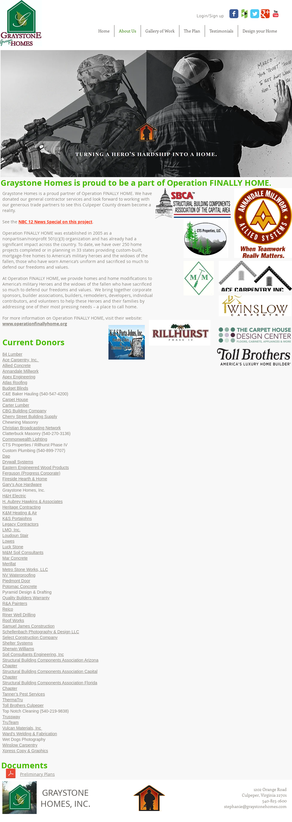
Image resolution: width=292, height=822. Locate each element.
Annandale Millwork (20, 371)
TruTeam (10, 722)
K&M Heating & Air (19, 512)
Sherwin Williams (18, 648)
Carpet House (15, 399)
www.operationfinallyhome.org (34, 323)
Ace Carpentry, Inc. (20, 359)
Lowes (8, 541)
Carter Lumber (15, 405)
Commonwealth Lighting (24, 439)
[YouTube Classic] (275, 13)
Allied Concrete (16, 365)
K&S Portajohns (17, 518)
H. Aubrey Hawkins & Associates (32, 501)
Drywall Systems (17, 461)
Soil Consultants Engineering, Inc (33, 654)
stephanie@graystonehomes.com (255, 806)
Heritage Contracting (21, 507)
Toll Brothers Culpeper (23, 705)
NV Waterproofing (18, 575)
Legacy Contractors (20, 524)
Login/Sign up (210, 16)
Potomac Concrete (19, 586)
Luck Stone (12, 546)
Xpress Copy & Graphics (25, 750)
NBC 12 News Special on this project (55, 222)
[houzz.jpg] (244, 13)
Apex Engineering (18, 376)
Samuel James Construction (28, 626)
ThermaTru (12, 699)
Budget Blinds (15, 388)
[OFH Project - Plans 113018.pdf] (10, 774)
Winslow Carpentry (19, 745)
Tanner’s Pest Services (23, 694)
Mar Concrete (15, 558)
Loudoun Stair (15, 535)
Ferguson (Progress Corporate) (31, 473)
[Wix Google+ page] (265, 13)
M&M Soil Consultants (23, 552)
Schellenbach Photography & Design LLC (40, 631)
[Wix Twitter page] (254, 13)
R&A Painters (14, 603)
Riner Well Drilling (18, 614)
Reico (7, 609)
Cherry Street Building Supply (29, 416)
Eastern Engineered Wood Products (35, 467)
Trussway (11, 716)
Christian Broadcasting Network (31, 427)
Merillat (9, 563)
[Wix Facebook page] (233, 13)
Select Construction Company (30, 637)
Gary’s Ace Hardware (22, 484)
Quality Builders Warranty (25, 597)
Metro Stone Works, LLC (25, 569)
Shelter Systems (17, 643)
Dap (6, 456)
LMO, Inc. (11, 529)
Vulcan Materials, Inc (22, 728)
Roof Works (13, 620)
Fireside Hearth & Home (24, 478)
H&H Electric (14, 495)
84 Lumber (12, 354)
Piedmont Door (16, 580)
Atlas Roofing (14, 382)
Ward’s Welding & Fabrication (29, 733)
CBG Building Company (24, 410)
